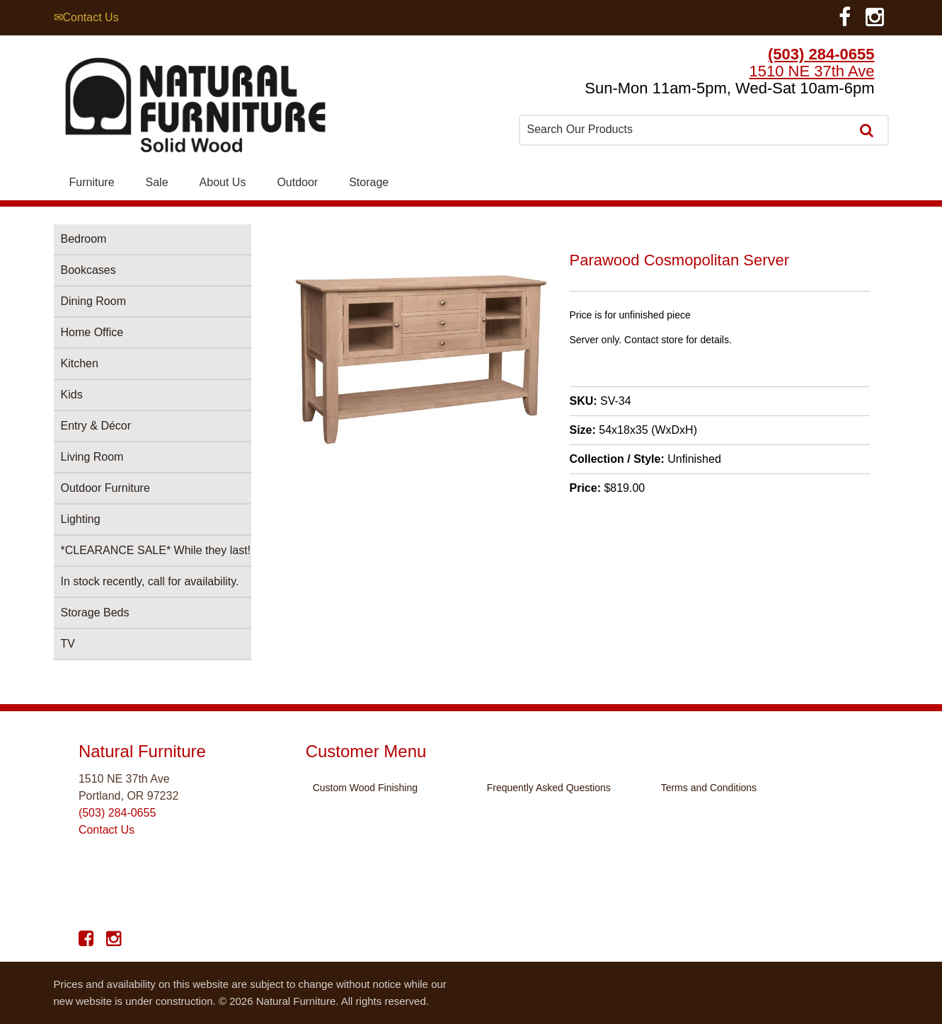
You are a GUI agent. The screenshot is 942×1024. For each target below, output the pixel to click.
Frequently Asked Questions (549, 787)
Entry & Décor (96, 426)
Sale (157, 182)
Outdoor (297, 182)
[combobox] (686, 129)
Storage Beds (95, 612)
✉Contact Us (86, 17)
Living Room (92, 457)
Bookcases (88, 270)
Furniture (92, 182)
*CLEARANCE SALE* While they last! (156, 550)
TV (68, 644)
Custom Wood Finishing (365, 787)
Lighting (80, 519)
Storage (369, 182)
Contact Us (106, 830)
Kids (72, 395)
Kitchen (79, 363)
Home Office (92, 332)
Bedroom (84, 239)
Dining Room (93, 301)
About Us (223, 182)
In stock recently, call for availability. (150, 581)
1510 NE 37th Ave (812, 71)
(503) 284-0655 (821, 54)
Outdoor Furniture (105, 488)
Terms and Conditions (709, 787)
